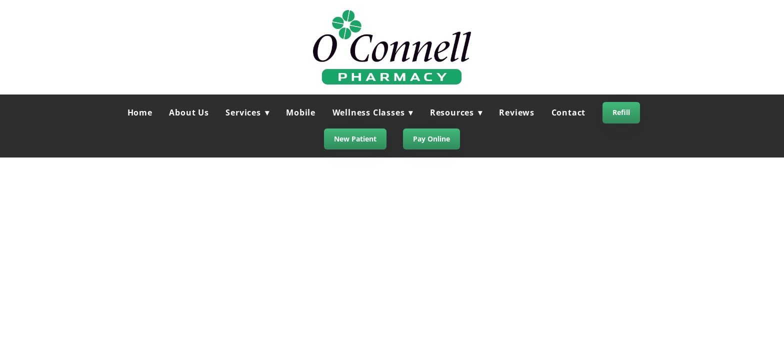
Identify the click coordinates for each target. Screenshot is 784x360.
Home (140, 112)
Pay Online (431, 139)
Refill (621, 112)
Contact (569, 112)
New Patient (355, 139)
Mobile (301, 112)
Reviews (516, 112)
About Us (188, 112)
